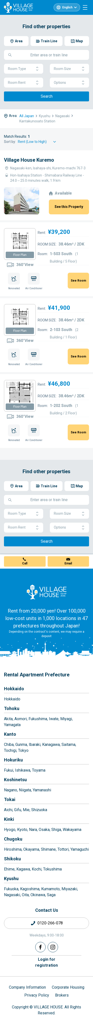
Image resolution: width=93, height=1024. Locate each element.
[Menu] (85, 7)
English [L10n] (67, 7)
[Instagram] (53, 947)
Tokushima (52, 869)
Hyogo (9, 829)
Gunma (21, 744)
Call (24, 563)
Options (69, 83)
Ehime (9, 869)
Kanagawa (51, 744)
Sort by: (10, 142)
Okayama (31, 849)
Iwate (54, 718)
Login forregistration (46, 962)
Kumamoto (50, 889)
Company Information (27, 987)
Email (68, 563)
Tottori (63, 849)
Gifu (17, 809)
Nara (33, 829)
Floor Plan (20, 255)
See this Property (69, 207)
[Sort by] (38, 141)
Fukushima (38, 718)
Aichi (8, 809)
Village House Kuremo (29, 160)
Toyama (38, 770)
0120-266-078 (50, 923)
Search (47, 96)
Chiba (9, 744)
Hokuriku (13, 759)
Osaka (44, 829)
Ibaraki (34, 744)
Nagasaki (12, 894)
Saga (51, 894)
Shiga (56, 829)
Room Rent (23, 83)
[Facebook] (40, 947)
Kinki (9, 819)
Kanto (10, 734)
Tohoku (11, 708)
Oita (25, 894)
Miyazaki (69, 889)
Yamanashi (42, 790)
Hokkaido (14, 688)
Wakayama (72, 829)
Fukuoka (11, 889)
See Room (78, 280)
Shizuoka (39, 809)
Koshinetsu (15, 779)
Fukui (8, 770)
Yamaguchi (79, 849)
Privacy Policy (36, 995)
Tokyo (23, 750)
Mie (26, 809)
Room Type (23, 69)
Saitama (68, 744)
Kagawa (23, 869)
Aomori (20, 718)
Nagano (10, 790)
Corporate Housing (68, 987)
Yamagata (12, 724)
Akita (8, 718)
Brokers (62, 995)
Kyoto (22, 829)
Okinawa (38, 894)
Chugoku (13, 839)
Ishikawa (22, 770)
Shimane (48, 849)
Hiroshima (13, 849)
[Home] (46, 591)
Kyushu (11, 878)
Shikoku (12, 858)
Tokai (9, 799)
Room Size (69, 69)
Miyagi (66, 718)
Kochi (36, 869)
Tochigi (10, 750)
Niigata (25, 790)
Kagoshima (29, 889)
